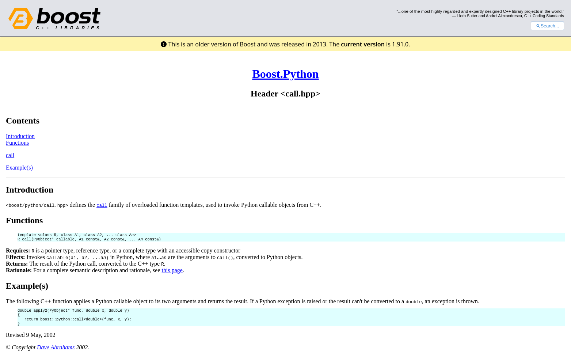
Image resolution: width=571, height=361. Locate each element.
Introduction (20, 136)
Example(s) (19, 167)
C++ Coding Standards (544, 16)
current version (363, 44)
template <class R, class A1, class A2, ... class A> (77, 235)
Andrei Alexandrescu (504, 16)
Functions (17, 143)
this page (172, 272)
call (10, 155)
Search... (547, 25)
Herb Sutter (467, 16)
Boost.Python (285, 73)
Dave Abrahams (56, 352)
